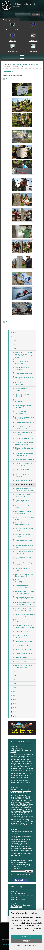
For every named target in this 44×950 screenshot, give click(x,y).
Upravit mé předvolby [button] (26, 946)
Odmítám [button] (27, 941)
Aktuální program (18, 887)
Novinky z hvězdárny (19, 741)
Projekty (33, 30)
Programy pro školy (12, 30)
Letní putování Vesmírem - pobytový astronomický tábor (22, 906)
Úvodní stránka (19, 64)
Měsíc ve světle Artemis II (19, 893)
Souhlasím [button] (26, 936)
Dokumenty (33, 51)
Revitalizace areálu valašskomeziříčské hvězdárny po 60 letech (21, 750)
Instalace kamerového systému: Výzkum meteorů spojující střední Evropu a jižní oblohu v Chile (21, 790)
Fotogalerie (30, 64)
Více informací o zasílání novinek (21, 874)
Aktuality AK (12, 41)
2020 (37, 64)
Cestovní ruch (33, 41)
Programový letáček (12, 51)
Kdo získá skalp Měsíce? (18, 899)
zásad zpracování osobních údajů (19, 867)
